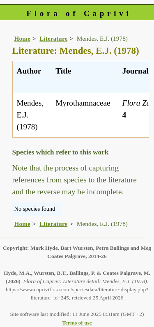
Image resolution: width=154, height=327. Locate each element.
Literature (53, 38)
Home (22, 38)
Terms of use (77, 323)
